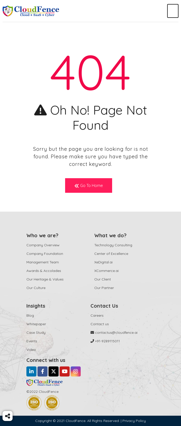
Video (31, 349)
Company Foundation (44, 253)
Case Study (36, 332)
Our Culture (36, 288)
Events (31, 341)
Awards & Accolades (43, 270)
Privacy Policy (134, 420)
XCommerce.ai (106, 270)
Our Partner (104, 288)
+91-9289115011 (105, 341)
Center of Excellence (111, 253)
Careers (97, 315)
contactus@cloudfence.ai (114, 332)
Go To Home (88, 185)
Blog (30, 315)
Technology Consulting (113, 245)
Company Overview (43, 245)
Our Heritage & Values (45, 279)
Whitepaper (36, 324)
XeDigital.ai (103, 262)
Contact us (99, 324)
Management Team (42, 262)
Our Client (102, 279)
